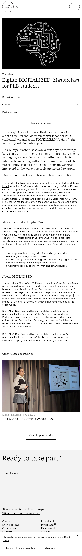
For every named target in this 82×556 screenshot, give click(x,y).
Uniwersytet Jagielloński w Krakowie (27, 132)
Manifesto (8, 531)
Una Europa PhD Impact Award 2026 (28, 418)
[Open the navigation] (74, 6)
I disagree (49, 548)
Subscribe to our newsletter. (21, 513)
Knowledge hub (11, 524)
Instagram (47, 524)
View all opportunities (41, 435)
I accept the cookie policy (20, 548)
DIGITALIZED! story (51, 323)
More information (41, 123)
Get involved (12, 473)
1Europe (62, 340)
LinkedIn (46, 521)
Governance (9, 528)
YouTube (45, 531)
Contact (6, 521)
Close (78, 536)
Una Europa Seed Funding (28, 320)
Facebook (46, 528)
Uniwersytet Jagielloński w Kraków (59, 186)
